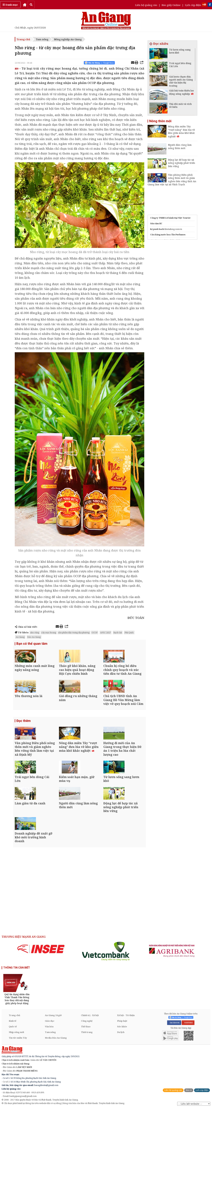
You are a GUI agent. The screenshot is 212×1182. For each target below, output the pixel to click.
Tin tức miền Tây (18, 1110)
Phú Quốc (129, 632)
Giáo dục (49, 1093)
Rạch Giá (117, 632)
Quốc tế (13, 1099)
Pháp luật (122, 1093)
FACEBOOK (174, 1096)
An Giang (20, 636)
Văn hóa (49, 1099)
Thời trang (87, 1105)
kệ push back (157, 229)
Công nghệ (86, 1093)
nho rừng (34, 632)
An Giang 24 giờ (53, 1088)
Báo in (189, 1163)
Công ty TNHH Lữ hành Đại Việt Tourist (170, 217)
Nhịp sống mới (16, 1105)
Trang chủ (23, 39)
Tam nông (42, 39)
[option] (41, 1022)
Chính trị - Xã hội (90, 1088)
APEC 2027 (105, 632)
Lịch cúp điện (193, 5)
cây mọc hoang (48, 632)
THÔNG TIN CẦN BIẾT (16, 1040)
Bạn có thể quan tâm (31, 644)
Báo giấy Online (171, 5)
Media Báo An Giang (56, 1110)
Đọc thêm (23, 746)
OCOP (95, 632)
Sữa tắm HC (156, 223)
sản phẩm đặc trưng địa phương (74, 632)
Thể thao (85, 1099)
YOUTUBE (188, 1096)
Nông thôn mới (160, 121)
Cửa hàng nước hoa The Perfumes (168, 234)
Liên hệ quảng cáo (146, 5)
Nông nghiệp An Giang (68, 39)
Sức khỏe (122, 1099)
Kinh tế (12, 1093)
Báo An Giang (34, 636)
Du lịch (120, 1105)
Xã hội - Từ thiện (126, 1088)
